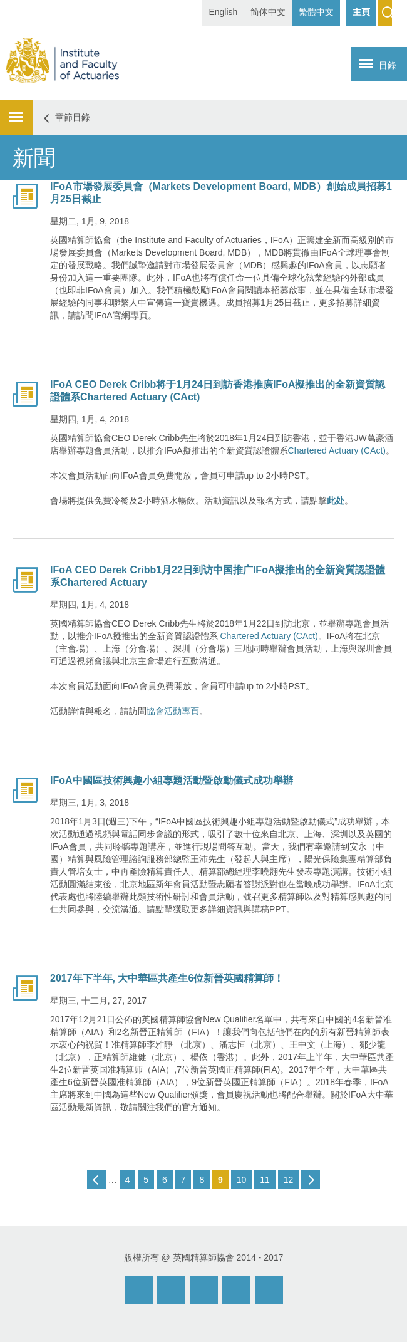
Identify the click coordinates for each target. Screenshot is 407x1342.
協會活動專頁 (173, 711)
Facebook (204, 1290)
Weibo (171, 1290)
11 (265, 1180)
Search (385, 13)
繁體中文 (316, 12)
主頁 (361, 12)
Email (139, 1290)
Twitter (236, 1290)
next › (310, 1179)
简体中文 (268, 12)
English (223, 12)
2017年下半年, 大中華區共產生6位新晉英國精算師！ (167, 978)
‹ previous (96, 1179)
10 (242, 1180)
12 (289, 1180)
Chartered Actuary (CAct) (337, 450)
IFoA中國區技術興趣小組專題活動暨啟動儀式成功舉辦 (171, 780)
